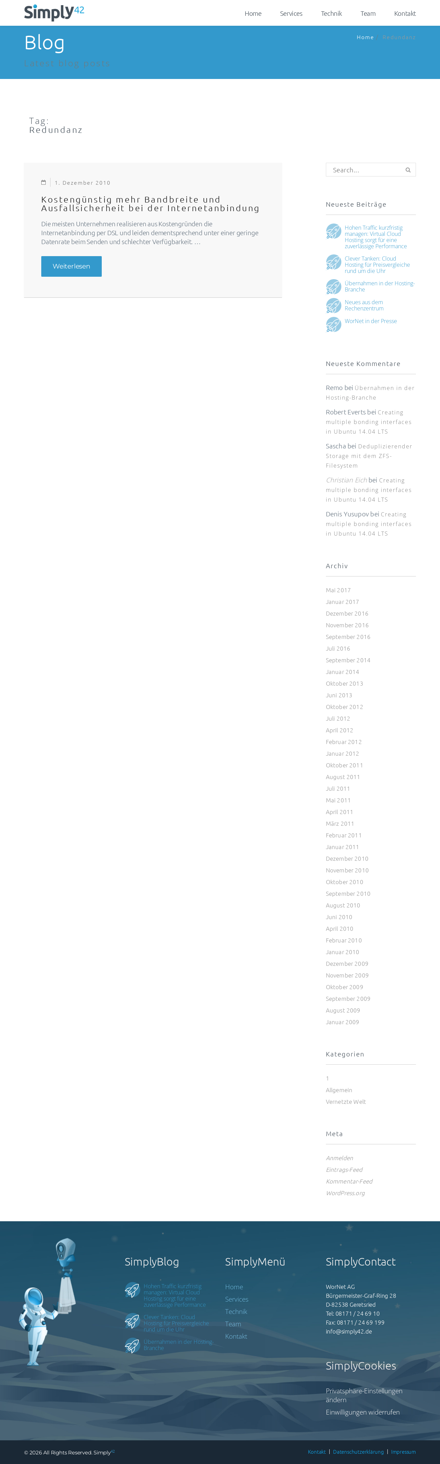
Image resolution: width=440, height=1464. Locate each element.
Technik (331, 13)
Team (368, 13)
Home (253, 13)
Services (291, 13)
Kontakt (405, 13)
